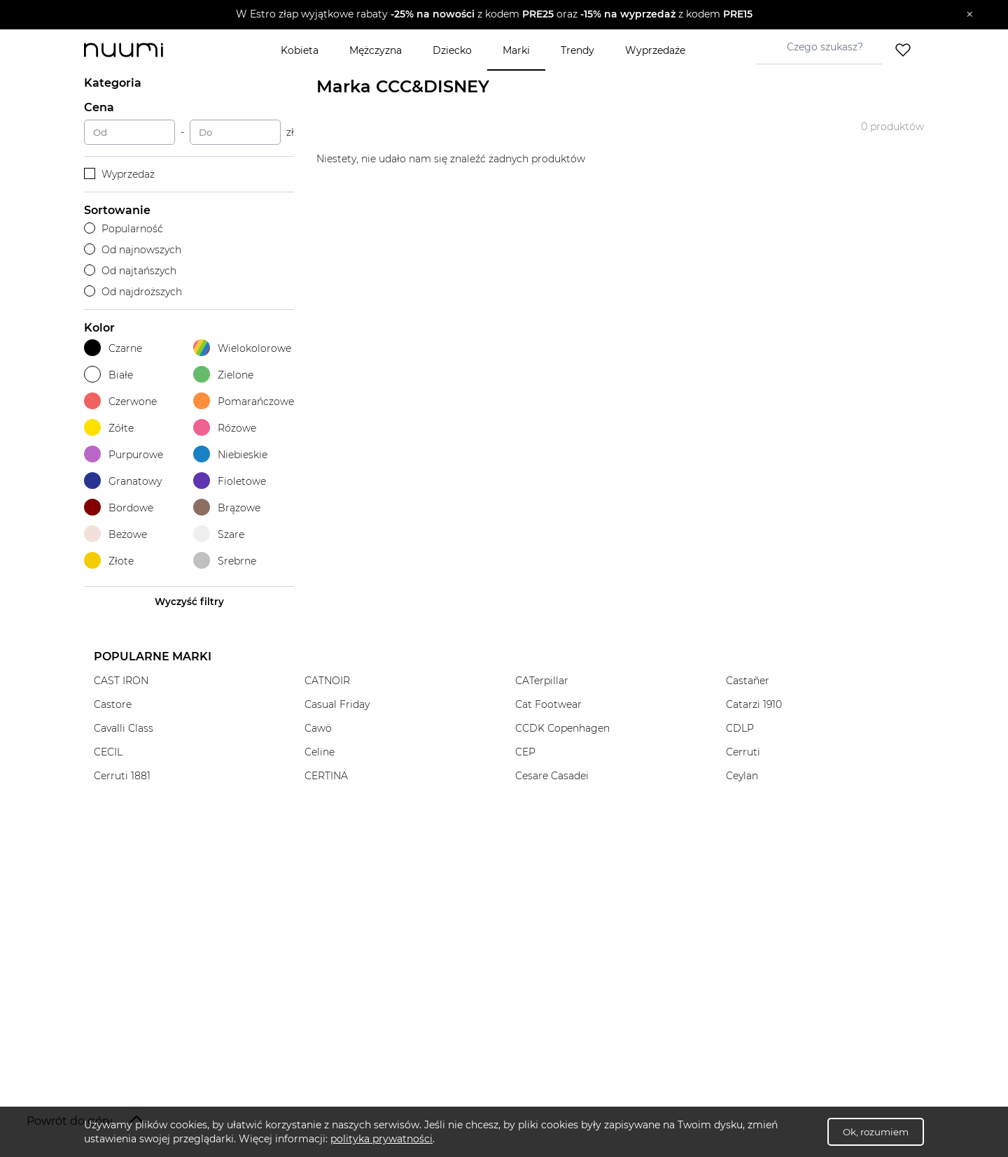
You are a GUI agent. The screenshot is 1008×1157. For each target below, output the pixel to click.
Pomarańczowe (243, 401)
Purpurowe (123, 454)
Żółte (109, 428)
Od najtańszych (130, 270)
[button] (494, 14)
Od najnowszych (132, 249)
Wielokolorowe (242, 348)
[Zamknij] (969, 14)
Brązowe (226, 507)
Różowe (224, 428)
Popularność (123, 228)
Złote (109, 561)
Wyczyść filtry (189, 601)
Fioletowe (229, 481)
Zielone (223, 375)
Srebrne (224, 561)
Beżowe (115, 534)
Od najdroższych (133, 291)
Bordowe (118, 507)
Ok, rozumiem (876, 1131)
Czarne (113, 348)
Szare (218, 534)
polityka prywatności (381, 1139)
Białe (108, 375)
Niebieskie (230, 454)
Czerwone (120, 401)
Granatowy (123, 481)
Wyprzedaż (119, 174)
